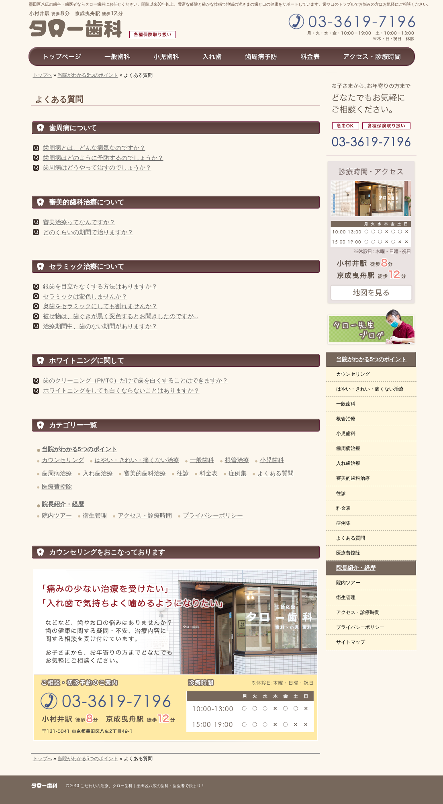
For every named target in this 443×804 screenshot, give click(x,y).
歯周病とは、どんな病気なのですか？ (94, 148)
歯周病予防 (261, 56)
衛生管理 (95, 515)
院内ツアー (57, 515)
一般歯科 (202, 460)
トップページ (60, 56)
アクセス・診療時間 (145, 515)
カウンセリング (63, 460)
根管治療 (237, 460)
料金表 (209, 473)
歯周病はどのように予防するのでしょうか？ (103, 158)
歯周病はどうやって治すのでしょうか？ (97, 167)
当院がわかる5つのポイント (87, 75)
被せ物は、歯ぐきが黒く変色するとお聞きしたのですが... (120, 316)
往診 (183, 473)
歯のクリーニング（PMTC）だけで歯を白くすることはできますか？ (135, 380)
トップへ (42, 75)
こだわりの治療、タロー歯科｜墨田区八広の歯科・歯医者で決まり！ (142, 786)
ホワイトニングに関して (86, 360)
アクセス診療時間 (375, 56)
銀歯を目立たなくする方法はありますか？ (100, 286)
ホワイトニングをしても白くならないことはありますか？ (121, 390)
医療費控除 (57, 486)
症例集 (238, 473)
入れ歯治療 (98, 473)
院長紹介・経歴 (63, 504)
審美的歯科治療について (86, 202)
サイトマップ (350, 642)
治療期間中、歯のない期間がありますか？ (100, 326)
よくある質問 (275, 473)
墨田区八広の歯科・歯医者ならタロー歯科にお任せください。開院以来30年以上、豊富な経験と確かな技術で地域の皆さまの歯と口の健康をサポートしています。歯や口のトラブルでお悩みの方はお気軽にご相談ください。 (230, 4)
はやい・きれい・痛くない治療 (137, 460)
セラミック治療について (86, 266)
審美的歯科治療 (145, 473)
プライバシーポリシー (213, 515)
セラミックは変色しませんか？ (85, 296)
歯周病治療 (57, 473)
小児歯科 (272, 460)
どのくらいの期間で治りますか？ (88, 232)
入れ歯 (212, 56)
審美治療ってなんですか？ (79, 222)
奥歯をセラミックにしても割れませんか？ (100, 306)
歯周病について (73, 128)
